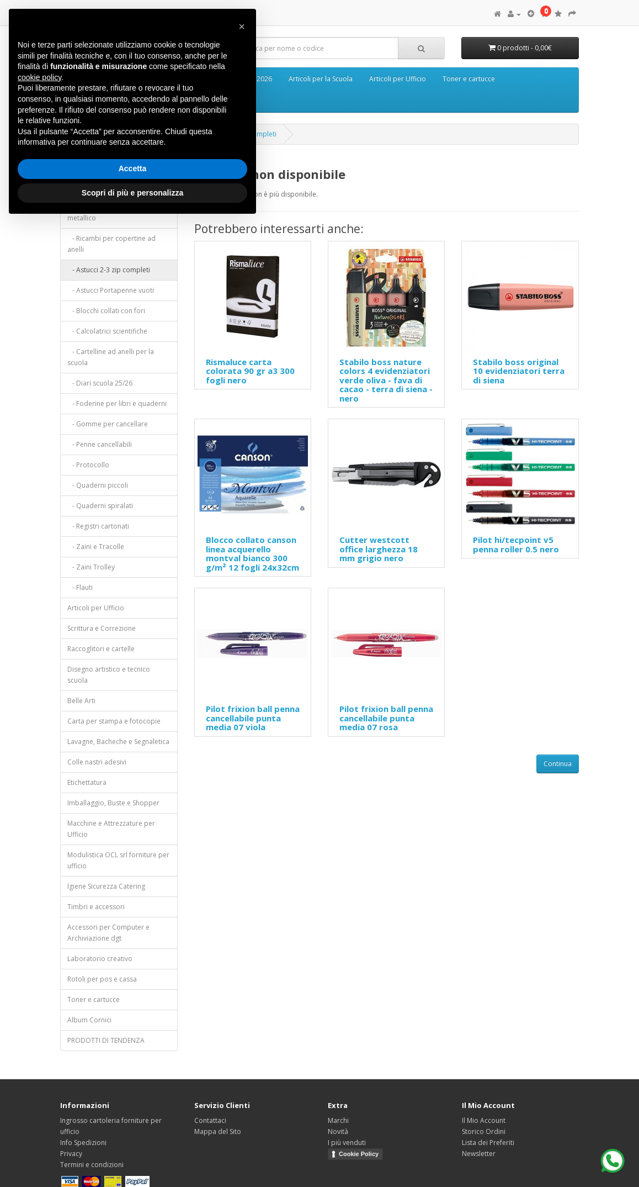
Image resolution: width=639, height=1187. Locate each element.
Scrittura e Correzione (101, 628)
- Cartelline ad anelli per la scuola (110, 357)
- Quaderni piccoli (97, 485)
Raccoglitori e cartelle (101, 648)
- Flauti (80, 587)
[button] (242, 26)
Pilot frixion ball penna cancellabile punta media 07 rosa (386, 717)
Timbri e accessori (96, 906)
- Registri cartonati (98, 526)
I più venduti (347, 1142)
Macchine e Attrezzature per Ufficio (111, 829)
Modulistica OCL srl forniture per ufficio (118, 860)
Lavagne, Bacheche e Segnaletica (118, 741)
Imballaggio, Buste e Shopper (113, 803)
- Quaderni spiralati (100, 505)
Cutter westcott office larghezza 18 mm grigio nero (378, 548)
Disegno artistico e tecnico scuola (108, 674)
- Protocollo (88, 464)
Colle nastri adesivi (96, 762)
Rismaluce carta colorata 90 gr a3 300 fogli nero (250, 371)
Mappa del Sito (217, 1131)
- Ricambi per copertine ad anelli (111, 244)
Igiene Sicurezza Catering (106, 886)
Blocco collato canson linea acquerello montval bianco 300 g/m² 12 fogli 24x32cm (252, 553)
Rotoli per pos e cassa (102, 979)
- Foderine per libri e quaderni (117, 403)
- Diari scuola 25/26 (99, 383)
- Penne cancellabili (99, 444)
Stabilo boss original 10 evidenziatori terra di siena (519, 371)
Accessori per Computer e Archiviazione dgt (108, 932)
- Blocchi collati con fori (106, 310)
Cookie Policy (359, 1154)
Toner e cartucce (469, 78)
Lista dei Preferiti (488, 1142)
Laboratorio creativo (99, 958)
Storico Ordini (483, 1131)
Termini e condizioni (92, 1164)
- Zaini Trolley (91, 567)
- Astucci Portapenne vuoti (110, 290)
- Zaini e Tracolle (95, 546)
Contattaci (210, 1120)
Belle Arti (81, 700)
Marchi (338, 1120)
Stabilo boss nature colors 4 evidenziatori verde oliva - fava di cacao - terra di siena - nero (386, 380)
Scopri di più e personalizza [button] (132, 192)
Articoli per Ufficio (397, 78)
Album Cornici (89, 1020)
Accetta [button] (133, 168)
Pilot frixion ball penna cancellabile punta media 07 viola (253, 717)
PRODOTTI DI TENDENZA (106, 1040)
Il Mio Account (483, 1120)
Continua (558, 763)
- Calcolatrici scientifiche (107, 331)
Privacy (71, 1153)
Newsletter (479, 1153)
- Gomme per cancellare (107, 424)
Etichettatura (86, 782)
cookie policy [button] (39, 77)
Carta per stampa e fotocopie (114, 721)
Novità (338, 1131)
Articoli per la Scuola (321, 78)
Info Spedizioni (83, 1142)
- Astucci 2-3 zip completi (108, 270)
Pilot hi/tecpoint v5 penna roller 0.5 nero (516, 544)
